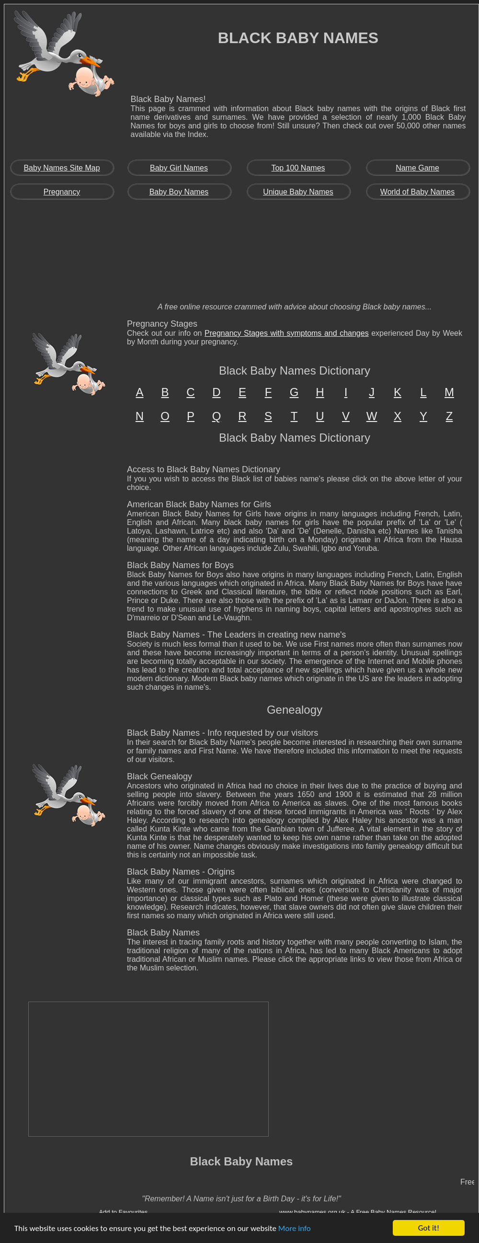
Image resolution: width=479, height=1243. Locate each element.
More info (294, 1228)
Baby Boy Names (179, 192)
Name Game (417, 168)
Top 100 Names (298, 168)
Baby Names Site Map (61, 168)
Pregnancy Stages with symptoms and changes (287, 333)
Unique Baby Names (298, 192)
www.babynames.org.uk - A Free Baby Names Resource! (357, 1212)
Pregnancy (62, 192)
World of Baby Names (417, 192)
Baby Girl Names (179, 168)
